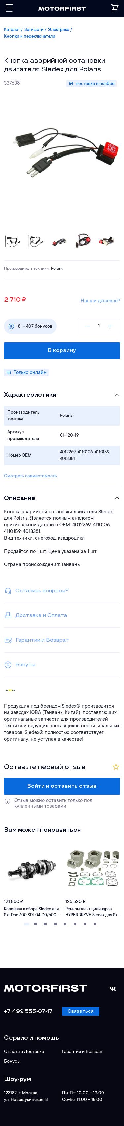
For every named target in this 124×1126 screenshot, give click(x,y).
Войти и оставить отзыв (62, 786)
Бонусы (12, 1061)
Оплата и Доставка (24, 1051)
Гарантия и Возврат (82, 1051)
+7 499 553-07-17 (28, 1011)
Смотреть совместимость (30, 476)
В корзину (62, 350)
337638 (12, 83)
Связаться (81, 1011)
